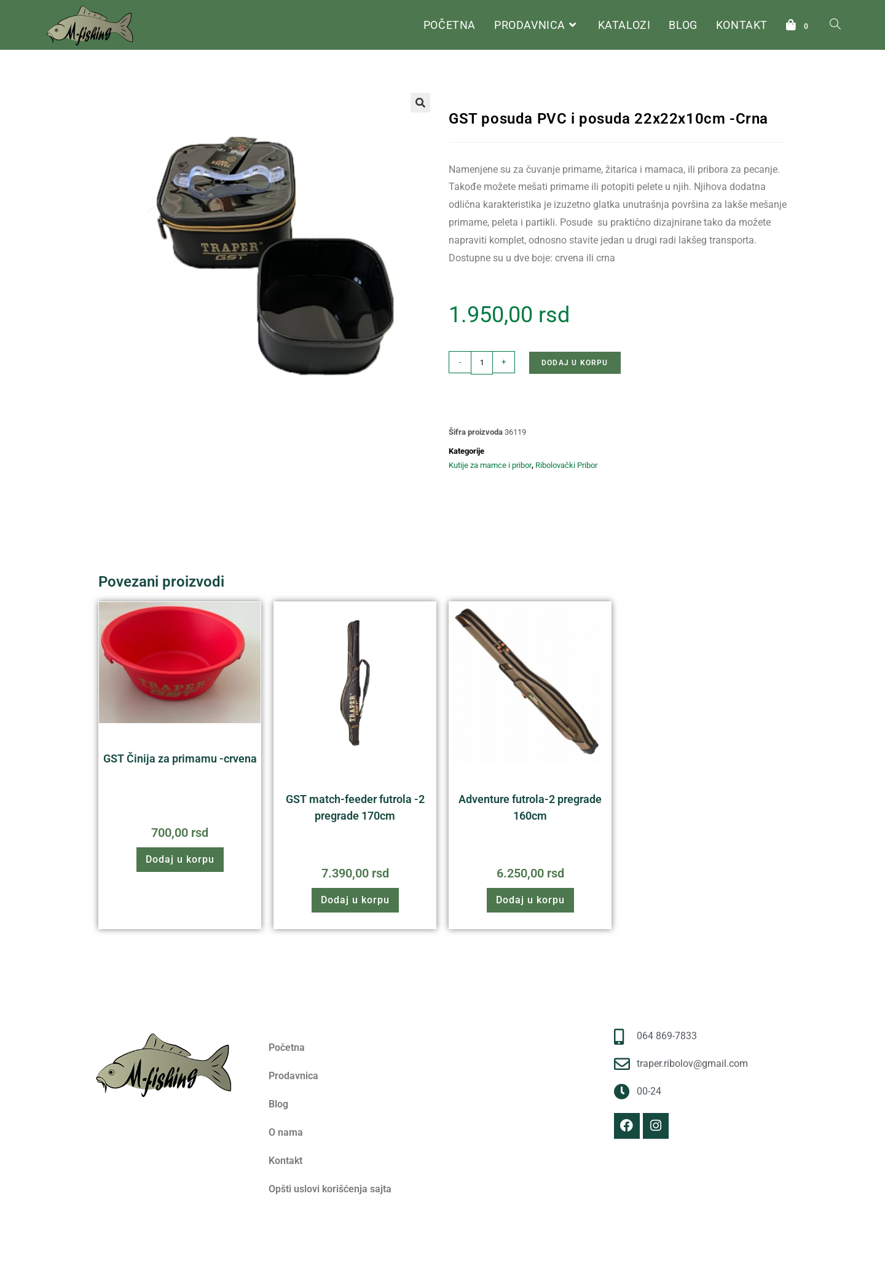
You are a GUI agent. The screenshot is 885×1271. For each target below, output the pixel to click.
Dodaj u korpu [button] (180, 859)
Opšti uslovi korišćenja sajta (330, 1189)
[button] (420, 103)
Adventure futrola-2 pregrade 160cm (530, 807)
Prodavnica (293, 1076)
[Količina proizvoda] (482, 362)
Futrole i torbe (396, 780)
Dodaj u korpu (574, 362)
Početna (463, 82)
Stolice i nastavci (222, 740)
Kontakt (285, 1160)
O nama (286, 1132)
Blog (278, 1104)
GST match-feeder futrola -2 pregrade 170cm (355, 807)
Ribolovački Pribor (520, 82)
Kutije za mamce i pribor (604, 82)
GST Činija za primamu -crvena (180, 758)
